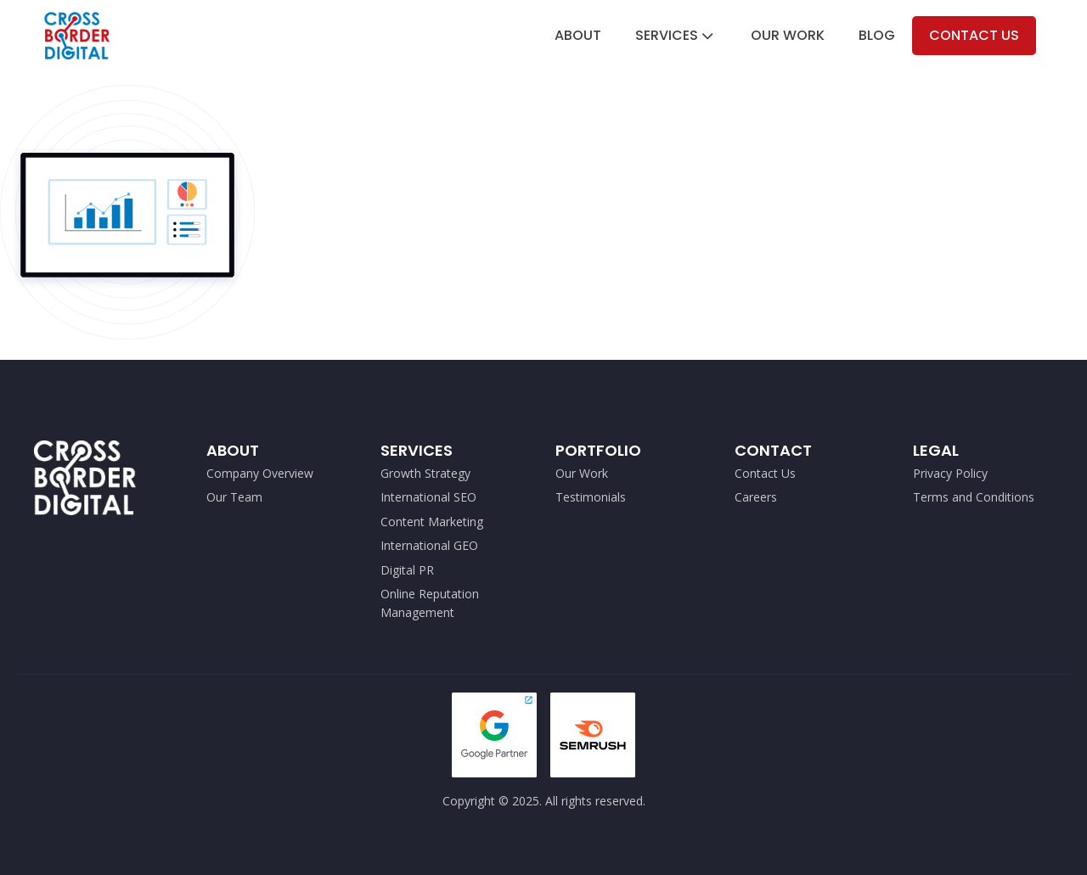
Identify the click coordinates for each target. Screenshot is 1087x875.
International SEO (428, 497)
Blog (877, 35)
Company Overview (259, 473)
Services (676, 35)
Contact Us (974, 35)
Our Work (788, 35)
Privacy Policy (950, 473)
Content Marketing (431, 521)
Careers (756, 497)
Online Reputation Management (429, 603)
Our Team (234, 497)
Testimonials (590, 497)
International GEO (429, 545)
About (578, 35)
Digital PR (407, 570)
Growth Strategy (425, 473)
